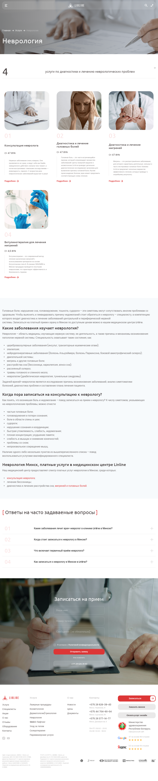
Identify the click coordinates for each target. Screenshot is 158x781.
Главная (6, 30)
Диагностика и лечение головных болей (73, 146)
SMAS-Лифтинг (37, 730)
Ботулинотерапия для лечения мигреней (26, 247)
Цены (70, 717)
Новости (71, 713)
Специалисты (9, 717)
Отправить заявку (79, 659)
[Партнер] (81, 769)
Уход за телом (37, 734)
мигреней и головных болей (71, 491)
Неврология (36, 726)
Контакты (7, 739)
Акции (5, 721)
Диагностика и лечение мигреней (125, 147)
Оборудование (9, 734)
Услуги (18, 30)
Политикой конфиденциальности (84, 653)
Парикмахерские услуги (42, 743)
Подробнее (11, 183)
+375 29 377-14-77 (100, 727)
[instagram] (3, 746)
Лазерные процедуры (40, 713)
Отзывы (6, 730)
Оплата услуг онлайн (137, 723)
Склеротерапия (37, 739)
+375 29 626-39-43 (79, 672)
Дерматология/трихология (43, 721)
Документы (72, 721)
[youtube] (8, 747)
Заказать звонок (137, 715)
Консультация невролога (22, 146)
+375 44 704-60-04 (100, 720)
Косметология (37, 717)
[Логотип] (76, 5)
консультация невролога (21, 483)
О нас (5, 726)
